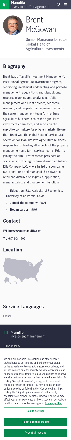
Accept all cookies (35, 432)
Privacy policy (12, 346)
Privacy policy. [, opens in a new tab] (53, 403)
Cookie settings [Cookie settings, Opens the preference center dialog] (35, 411)
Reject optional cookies (35, 422)
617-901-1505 (14, 238)
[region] (35, 394)
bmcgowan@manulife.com (22, 231)
